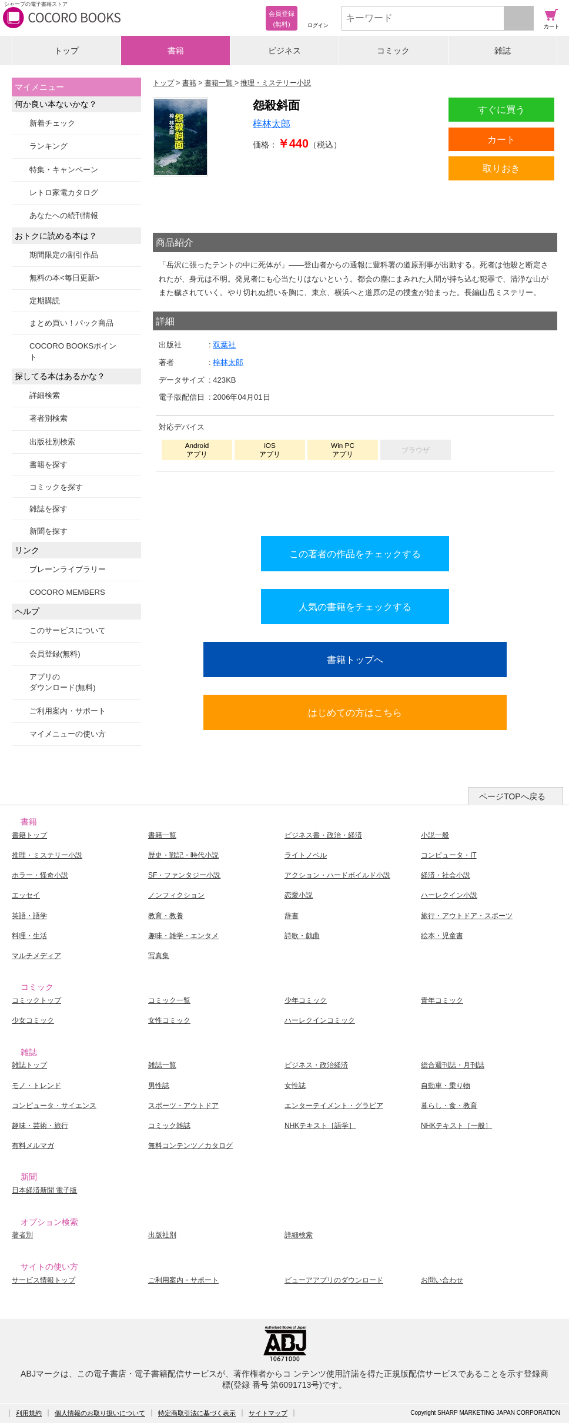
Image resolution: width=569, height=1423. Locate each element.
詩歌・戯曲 (302, 936)
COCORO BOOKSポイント (72, 351)
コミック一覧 (169, 1000)
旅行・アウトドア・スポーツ (467, 916)
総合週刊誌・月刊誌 (452, 1065)
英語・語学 (29, 916)
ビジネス (284, 50)
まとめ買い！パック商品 (71, 323)
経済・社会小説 (445, 875)
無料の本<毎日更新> (64, 277)
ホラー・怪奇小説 (40, 875)
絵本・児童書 (442, 936)
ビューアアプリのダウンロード (333, 1280)
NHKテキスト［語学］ (320, 1125)
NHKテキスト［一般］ (456, 1125)
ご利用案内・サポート (67, 711)
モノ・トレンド (36, 1086)
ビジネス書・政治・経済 (323, 835)
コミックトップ (36, 1000)
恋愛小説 (298, 895)
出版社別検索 (52, 441)
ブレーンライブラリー (67, 569)
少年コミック (305, 1000)
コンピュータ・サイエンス (54, 1105)
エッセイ (26, 895)
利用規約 (29, 1413)
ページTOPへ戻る (512, 796)
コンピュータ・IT (449, 855)
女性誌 (295, 1086)
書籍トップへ (355, 659)
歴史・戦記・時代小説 (183, 855)
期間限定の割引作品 (63, 254)
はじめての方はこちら (355, 712)
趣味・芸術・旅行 (40, 1125)
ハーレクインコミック (319, 1020)
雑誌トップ (29, 1065)
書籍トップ (29, 835)
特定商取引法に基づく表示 (197, 1413)
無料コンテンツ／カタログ (190, 1145)
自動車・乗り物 (445, 1086)
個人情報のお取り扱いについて (100, 1413)
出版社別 (162, 1235)
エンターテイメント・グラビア (333, 1105)
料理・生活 (29, 936)
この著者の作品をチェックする (355, 553)
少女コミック (33, 1020)
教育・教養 (165, 916)
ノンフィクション (176, 895)
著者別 (22, 1235)
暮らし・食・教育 (449, 1105)
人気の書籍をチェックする (355, 606)
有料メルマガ (33, 1145)
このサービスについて (67, 630)
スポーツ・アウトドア (183, 1105)
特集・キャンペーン (63, 169)
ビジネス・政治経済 (316, 1065)
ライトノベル (305, 855)
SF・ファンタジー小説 (184, 875)
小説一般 (435, 835)
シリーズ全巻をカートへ (355, 500)
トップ (66, 50)
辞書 (291, 916)
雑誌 (502, 50)
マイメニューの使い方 (67, 733)
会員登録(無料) (55, 653)
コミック (393, 50)
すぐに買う (501, 109)
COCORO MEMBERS (67, 592)
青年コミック (442, 1000)
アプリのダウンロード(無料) (62, 682)
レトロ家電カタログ (63, 192)
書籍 (176, 50)
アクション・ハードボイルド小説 (337, 875)
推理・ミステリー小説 (47, 855)
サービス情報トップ (43, 1280)
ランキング (48, 146)
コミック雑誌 (169, 1125)
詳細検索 (44, 395)
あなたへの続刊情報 (63, 215)
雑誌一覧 (162, 1065)
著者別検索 (48, 418)
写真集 (158, 956)
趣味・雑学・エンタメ (183, 936)
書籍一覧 (162, 835)
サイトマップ (268, 1413)
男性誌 (158, 1086)
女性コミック (169, 1020)
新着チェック (52, 123)
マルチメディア (36, 956)
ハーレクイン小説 (449, 895)
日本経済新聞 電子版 (44, 1190)
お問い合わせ (442, 1280)
